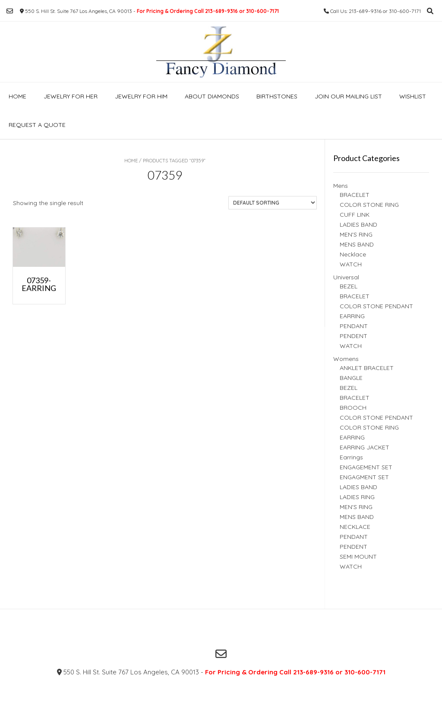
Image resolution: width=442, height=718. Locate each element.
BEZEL (348, 286)
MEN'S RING (356, 234)
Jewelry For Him (141, 96)
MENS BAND (357, 244)
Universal (346, 277)
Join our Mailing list (348, 96)
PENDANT (354, 326)
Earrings (351, 457)
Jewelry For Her (71, 96)
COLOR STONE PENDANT (376, 306)
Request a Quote (37, 125)
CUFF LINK (354, 214)
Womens (346, 359)
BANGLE (351, 378)
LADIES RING (357, 497)
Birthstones (276, 96)
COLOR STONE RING (369, 205)
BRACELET (354, 195)
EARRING (352, 316)
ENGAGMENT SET (364, 477)
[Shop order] (272, 202)
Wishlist (412, 96)
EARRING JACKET (364, 447)
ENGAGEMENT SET (366, 467)
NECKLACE (355, 527)
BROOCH (353, 407)
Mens (340, 186)
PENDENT (353, 336)
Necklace (353, 254)
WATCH (351, 264)
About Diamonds (212, 96)
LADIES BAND (358, 224)
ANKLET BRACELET (367, 368)
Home (17, 96)
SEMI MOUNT (358, 556)
